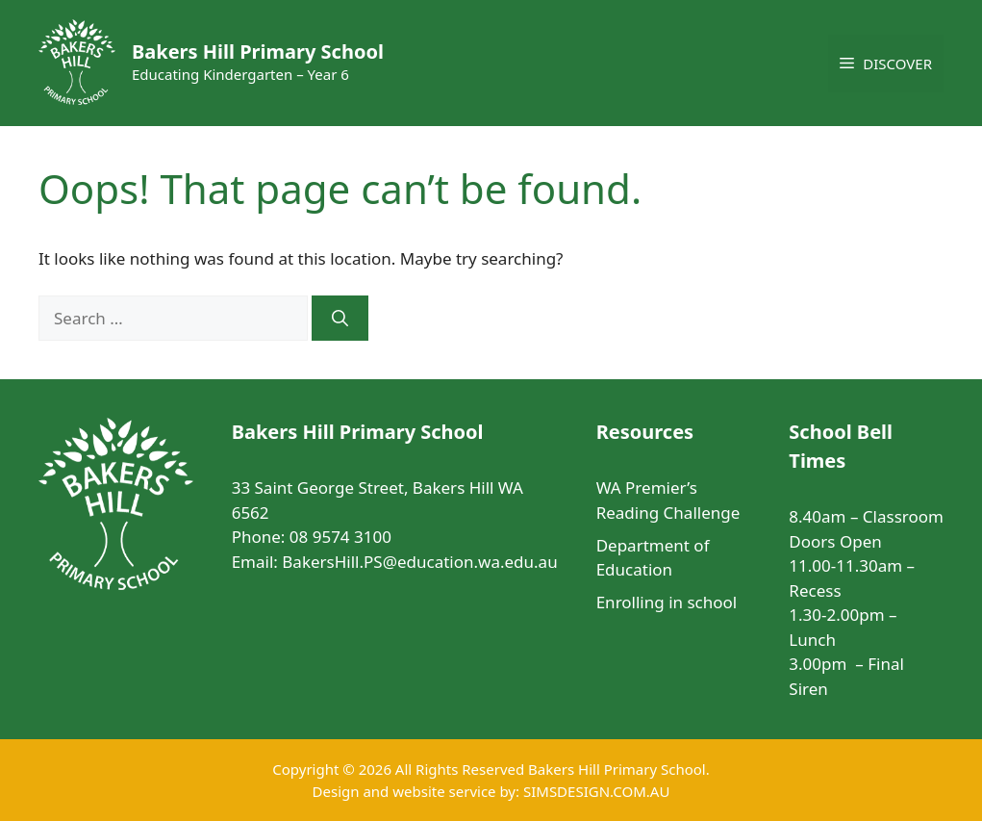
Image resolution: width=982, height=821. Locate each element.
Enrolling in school (667, 602)
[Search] (340, 318)
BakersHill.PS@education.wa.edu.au (419, 562)
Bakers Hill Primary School (258, 51)
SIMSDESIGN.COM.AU (596, 791)
